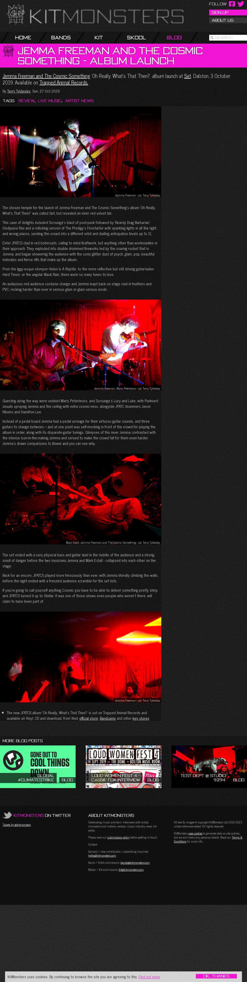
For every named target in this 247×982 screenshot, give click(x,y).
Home (23, 37)
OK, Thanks (216, 976)
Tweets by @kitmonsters (17, 824)
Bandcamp (108, 718)
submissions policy (118, 837)
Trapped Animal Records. (63, 82)
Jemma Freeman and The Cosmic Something (46, 76)
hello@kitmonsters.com (102, 855)
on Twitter (42, 815)
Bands (61, 37)
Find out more (149, 976)
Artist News (79, 100)
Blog (174, 37)
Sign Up (220, 12)
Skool (136, 37)
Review (27, 100)
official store (88, 718)
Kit (99, 37)
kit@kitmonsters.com (131, 869)
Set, (188, 76)
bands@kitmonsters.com (135, 862)
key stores (141, 718)
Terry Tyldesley (18, 91)
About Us (222, 20)
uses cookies (195, 833)
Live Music (49, 100)
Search (223, 37)
